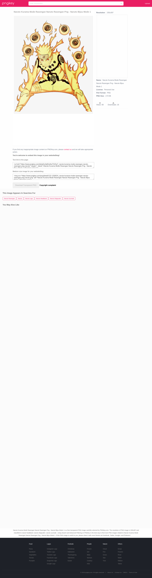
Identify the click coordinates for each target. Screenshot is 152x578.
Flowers (120, 552)
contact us (68, 149)
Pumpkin (32, 561)
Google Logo (51, 563)
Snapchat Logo (52, 561)
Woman (89, 558)
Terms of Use (133, 572)
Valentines (71, 558)
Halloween (71, 552)
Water (120, 558)
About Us (110, 572)
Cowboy (89, 561)
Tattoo (120, 563)
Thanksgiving (72, 555)
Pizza (31, 549)
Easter (70, 561)
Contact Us (118, 572)
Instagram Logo (52, 549)
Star (104, 558)
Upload (147, 3)
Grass (105, 555)
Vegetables (32, 555)
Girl (88, 552)
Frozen (89, 549)
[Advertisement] (38, 129)
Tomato (31, 558)
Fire (104, 552)
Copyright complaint (48, 185)
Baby (88, 555)
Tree (104, 561)
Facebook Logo (52, 558)
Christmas (71, 549)
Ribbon (120, 561)
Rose (119, 555)
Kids (88, 563)
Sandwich (32, 552)
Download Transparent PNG (25, 185)
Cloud (105, 549)
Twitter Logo (51, 552)
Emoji (119, 549)
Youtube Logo (51, 555)
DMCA (125, 572)
